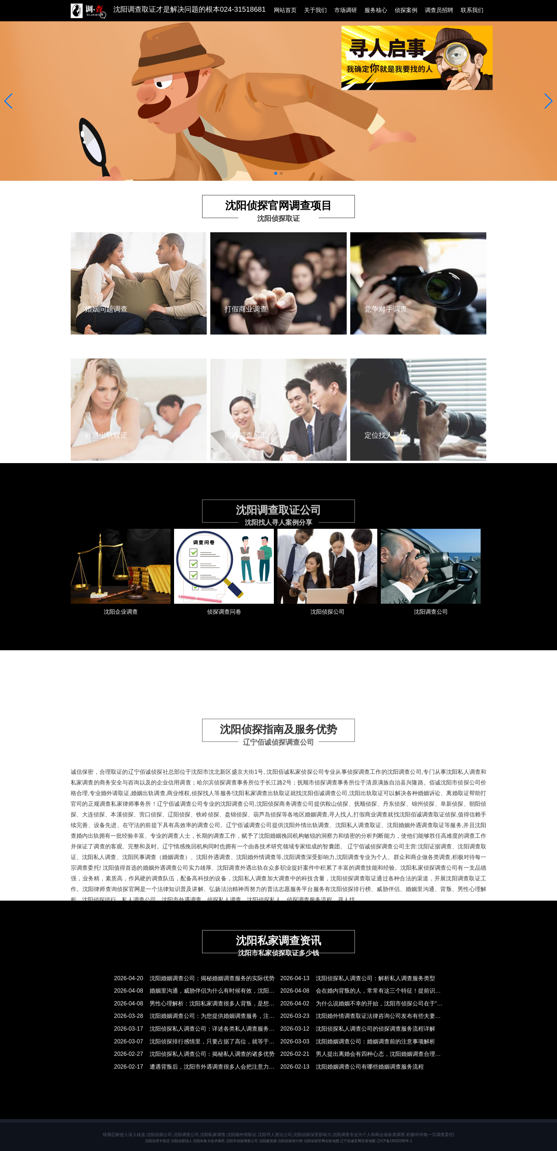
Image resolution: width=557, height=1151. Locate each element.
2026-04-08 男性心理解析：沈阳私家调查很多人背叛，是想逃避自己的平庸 (211, 1012)
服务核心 (375, 10)
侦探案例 (406, 10)
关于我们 (315, 10)
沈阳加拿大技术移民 (209, 1141)
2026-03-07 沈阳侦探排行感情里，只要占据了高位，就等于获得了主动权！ (211, 1050)
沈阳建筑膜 (268, 1141)
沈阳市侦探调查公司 (242, 1141)
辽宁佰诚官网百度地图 (357, 1141)
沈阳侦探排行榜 (290, 1141)
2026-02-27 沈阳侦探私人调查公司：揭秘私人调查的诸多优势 (194, 1062)
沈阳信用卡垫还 (157, 1141)
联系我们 (472, 10)
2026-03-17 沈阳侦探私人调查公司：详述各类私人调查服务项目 (197, 1037)
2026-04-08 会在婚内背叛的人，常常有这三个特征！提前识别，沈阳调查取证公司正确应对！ (400, 999)
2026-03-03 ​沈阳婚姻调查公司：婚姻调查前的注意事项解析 (357, 1050)
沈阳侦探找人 (181, 1141)
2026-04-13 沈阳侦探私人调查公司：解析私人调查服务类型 (357, 986)
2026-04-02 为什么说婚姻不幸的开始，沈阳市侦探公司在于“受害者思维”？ (376, 1012)
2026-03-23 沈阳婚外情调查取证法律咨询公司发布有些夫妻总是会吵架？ (374, 1024)
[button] (8, 101)
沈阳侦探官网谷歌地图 (321, 1141)
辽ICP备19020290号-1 (394, 1141)
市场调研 (345, 10)
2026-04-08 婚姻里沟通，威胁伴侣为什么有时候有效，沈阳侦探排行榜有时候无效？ (222, 999)
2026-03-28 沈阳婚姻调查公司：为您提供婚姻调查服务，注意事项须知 (205, 1024)
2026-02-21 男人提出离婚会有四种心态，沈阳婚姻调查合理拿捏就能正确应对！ (383, 1062)
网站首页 (285, 10)
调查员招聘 (439, 10)
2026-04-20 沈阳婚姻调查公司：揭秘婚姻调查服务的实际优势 (194, 986)
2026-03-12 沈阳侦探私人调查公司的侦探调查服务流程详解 (357, 1037)
